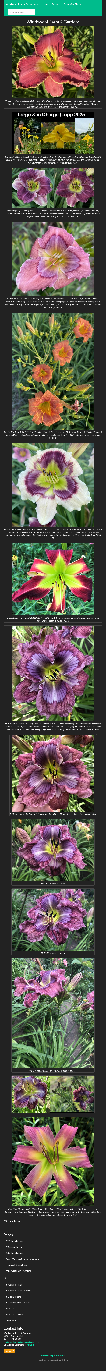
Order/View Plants (73, 4)
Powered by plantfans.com (53, 1355)
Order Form (11, 1320)
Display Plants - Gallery (18, 1302)
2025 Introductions (14, 1253)
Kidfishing (29, 1345)
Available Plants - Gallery (18, 1290)
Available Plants (14, 1285)
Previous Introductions (16, 1265)
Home (45, 4)
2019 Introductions (14, 1241)
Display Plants (13, 1296)
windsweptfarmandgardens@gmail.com (21, 1342)
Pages (55, 4)
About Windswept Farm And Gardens (22, 1259)
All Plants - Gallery (14, 1314)
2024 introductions (14, 1247)
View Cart (9, 1351)
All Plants (10, 1308)
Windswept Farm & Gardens (22, 4)
